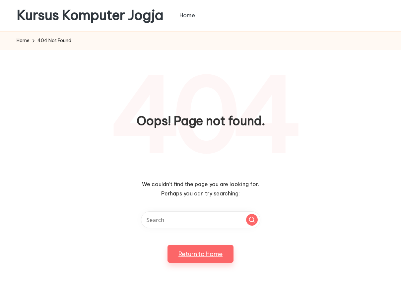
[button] (252, 220)
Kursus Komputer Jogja (90, 15)
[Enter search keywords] (200, 219)
